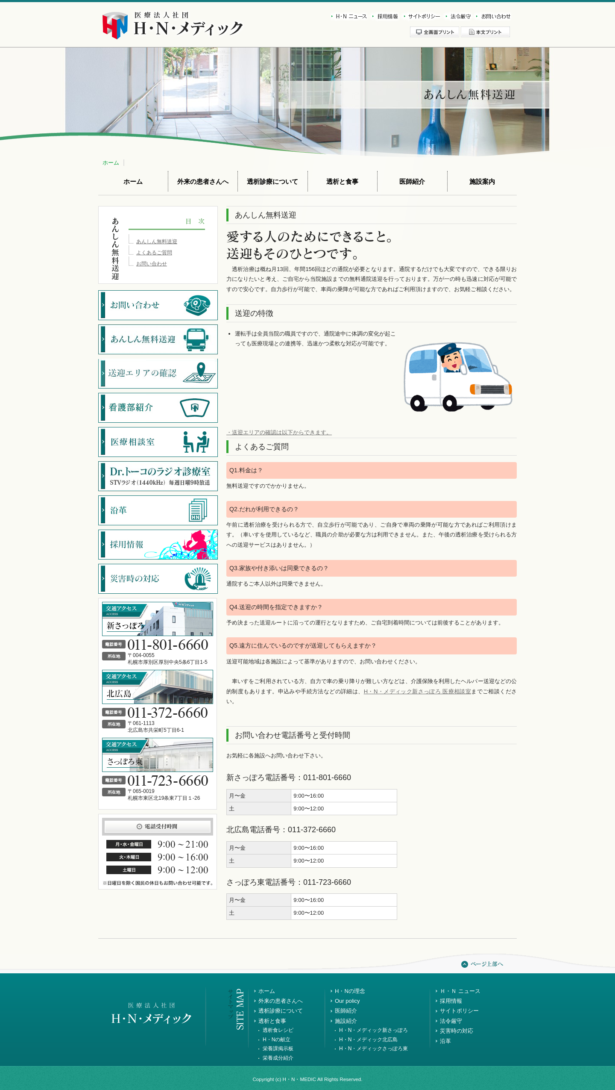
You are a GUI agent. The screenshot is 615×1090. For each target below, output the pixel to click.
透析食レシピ (278, 1030)
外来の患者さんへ (202, 181)
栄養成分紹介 (278, 1058)
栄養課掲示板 (278, 1049)
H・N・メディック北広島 (368, 1040)
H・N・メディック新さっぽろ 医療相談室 (417, 691)
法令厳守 (457, 16)
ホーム (110, 162)
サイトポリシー (421, 16)
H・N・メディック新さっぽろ (373, 1030)
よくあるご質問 (154, 253)
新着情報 (349, 16)
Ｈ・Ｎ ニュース (460, 991)
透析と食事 (342, 181)
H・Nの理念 (350, 991)
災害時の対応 (456, 1031)
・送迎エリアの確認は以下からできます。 (279, 432)
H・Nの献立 (276, 1040)
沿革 (445, 1041)
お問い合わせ (491, 16)
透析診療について (272, 181)
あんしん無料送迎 (156, 242)
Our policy (347, 1001)
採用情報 (384, 16)
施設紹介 (346, 1021)
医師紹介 (412, 181)
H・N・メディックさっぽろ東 (373, 1049)
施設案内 (482, 181)
